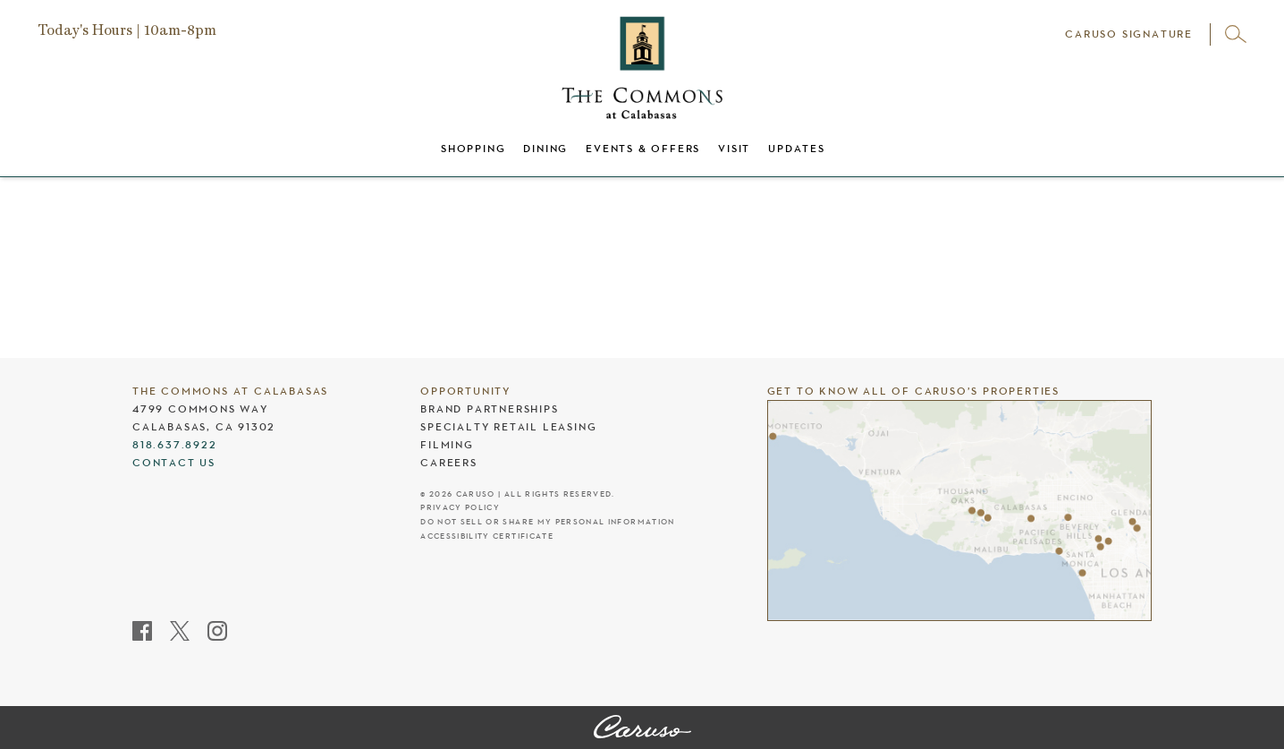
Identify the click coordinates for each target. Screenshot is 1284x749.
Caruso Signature (1129, 34)
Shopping (473, 148)
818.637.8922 (174, 445)
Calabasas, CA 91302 (203, 427)
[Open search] (1235, 34)
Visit (734, 148)
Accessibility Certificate (486, 536)
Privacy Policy (460, 508)
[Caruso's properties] (959, 510)
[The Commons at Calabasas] (642, 728)
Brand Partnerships (489, 409)
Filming (447, 445)
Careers (448, 462)
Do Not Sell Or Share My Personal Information (547, 522)
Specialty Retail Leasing (508, 427)
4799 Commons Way (200, 409)
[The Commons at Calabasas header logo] (642, 67)
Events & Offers (643, 148)
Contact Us (173, 462)
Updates (796, 148)
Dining (545, 148)
